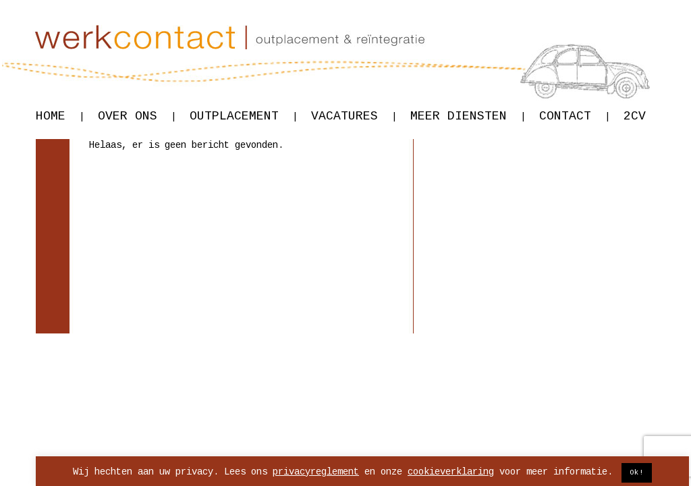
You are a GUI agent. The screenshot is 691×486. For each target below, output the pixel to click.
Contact (574, 116)
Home (60, 116)
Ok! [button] (637, 472)
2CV (635, 116)
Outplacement (244, 116)
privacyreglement (316, 471)
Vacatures (354, 116)
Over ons (137, 116)
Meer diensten (468, 116)
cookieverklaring (451, 471)
